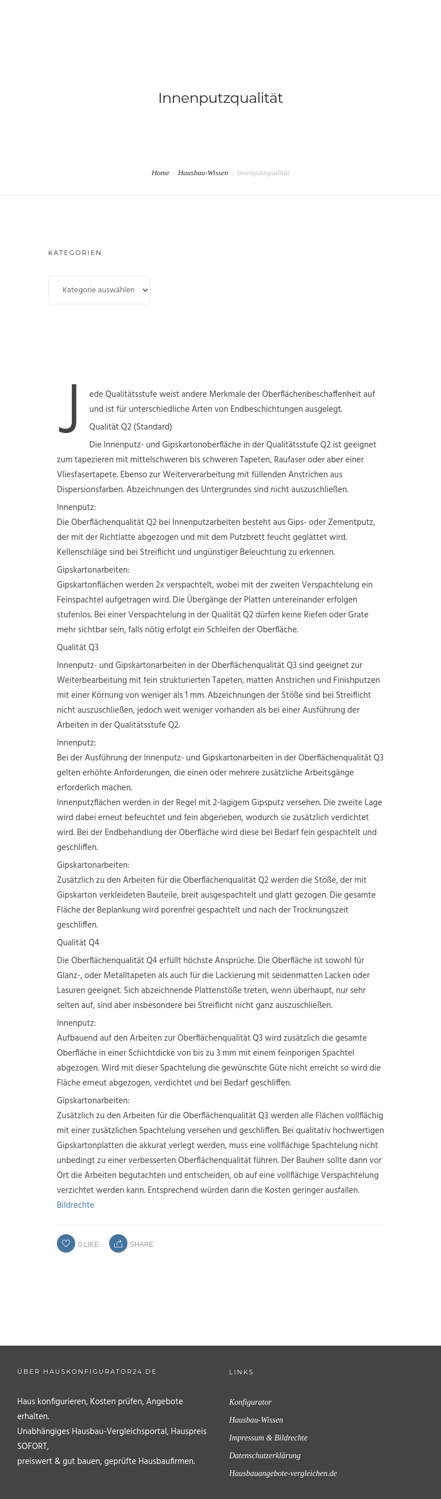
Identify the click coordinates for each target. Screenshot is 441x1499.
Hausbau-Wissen (203, 172)
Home (160, 172)
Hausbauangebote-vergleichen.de (283, 1473)
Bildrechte (75, 1205)
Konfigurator (250, 1402)
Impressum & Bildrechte (268, 1438)
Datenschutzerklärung (264, 1455)
